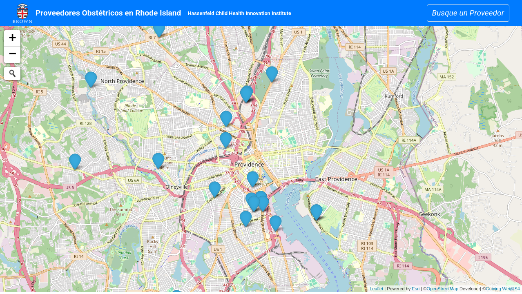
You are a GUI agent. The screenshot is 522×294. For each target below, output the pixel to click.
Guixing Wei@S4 (503, 288)
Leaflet (376, 288)
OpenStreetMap (442, 288)
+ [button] (12, 38)
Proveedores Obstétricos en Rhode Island (108, 13)
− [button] (12, 55)
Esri (415, 288)
